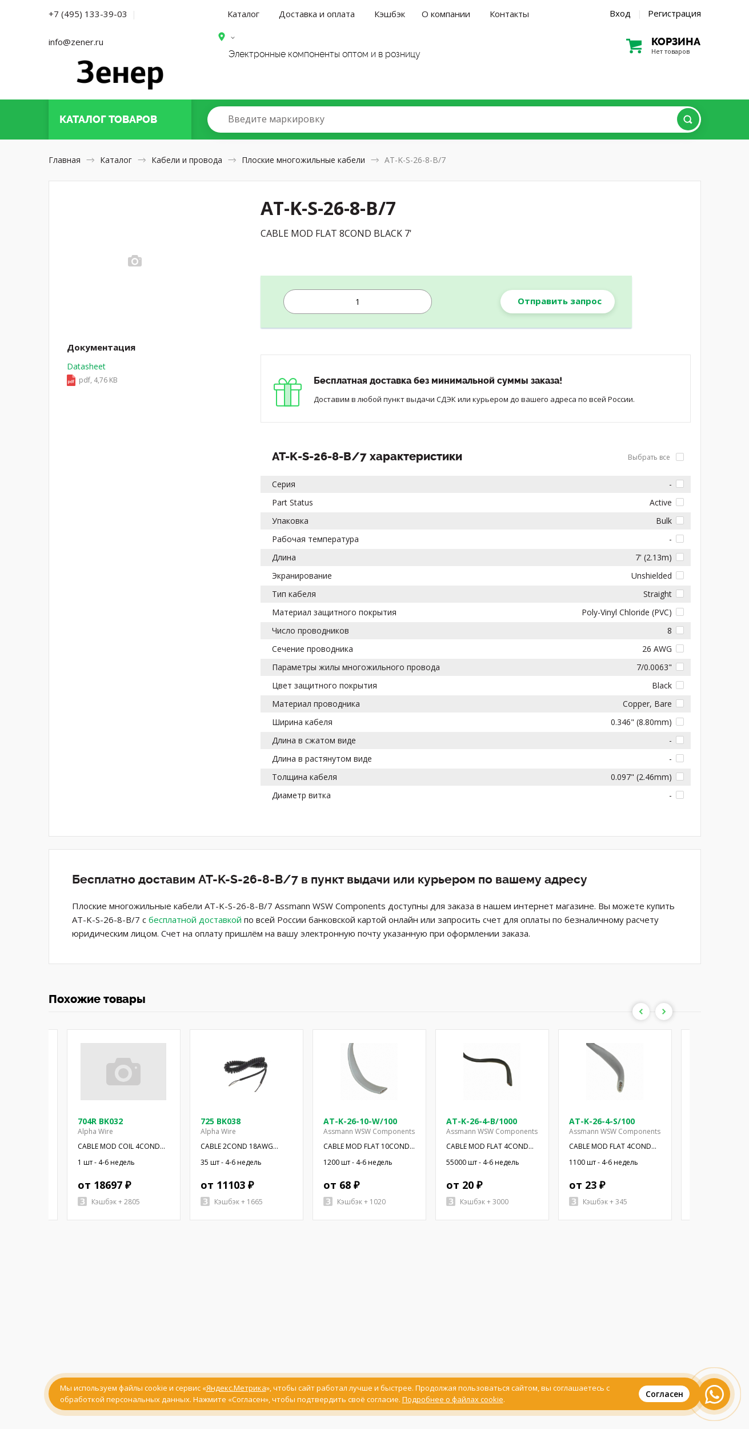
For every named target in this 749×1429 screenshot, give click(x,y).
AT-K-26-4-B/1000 (481, 1121)
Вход (620, 13)
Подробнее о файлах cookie (452, 1399)
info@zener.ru (76, 41)
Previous (641, 1011)
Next (663, 1011)
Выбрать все (656, 457)
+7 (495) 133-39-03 (88, 13)
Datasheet (92, 374)
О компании (446, 13)
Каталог (243, 13)
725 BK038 (221, 1121)
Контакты (509, 13)
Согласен (664, 1393)
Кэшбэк (389, 13)
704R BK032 (100, 1121)
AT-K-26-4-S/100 (602, 1121)
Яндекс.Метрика (236, 1388)
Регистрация (674, 13)
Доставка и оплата (317, 13)
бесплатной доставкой (195, 919)
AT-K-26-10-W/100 (360, 1121)
